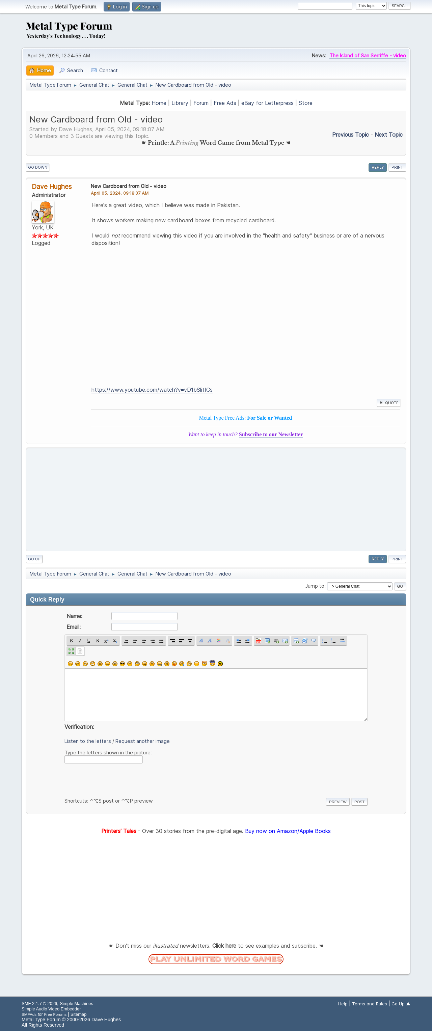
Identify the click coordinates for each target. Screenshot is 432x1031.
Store (306, 103)
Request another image (142, 741)
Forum (201, 103)
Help (343, 1003)
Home (159, 103)
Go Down (37, 167)
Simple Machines (76, 1003)
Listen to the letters (87, 741)
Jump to (314, 586)
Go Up (34, 559)
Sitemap (79, 1014)
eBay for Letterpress (267, 103)
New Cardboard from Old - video (128, 186)
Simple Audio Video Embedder (51, 1008)
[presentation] (115, 779)
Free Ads (225, 103)
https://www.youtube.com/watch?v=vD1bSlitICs (152, 389)
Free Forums (55, 1014)
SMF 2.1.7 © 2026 (39, 1003)
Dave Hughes (52, 187)
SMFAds (29, 1014)
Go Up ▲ (401, 1003)
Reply (378, 167)
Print (397, 167)
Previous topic (350, 134)
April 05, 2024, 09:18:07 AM (119, 193)
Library (179, 103)
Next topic (389, 134)
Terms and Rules (369, 1003)
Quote (388, 402)
